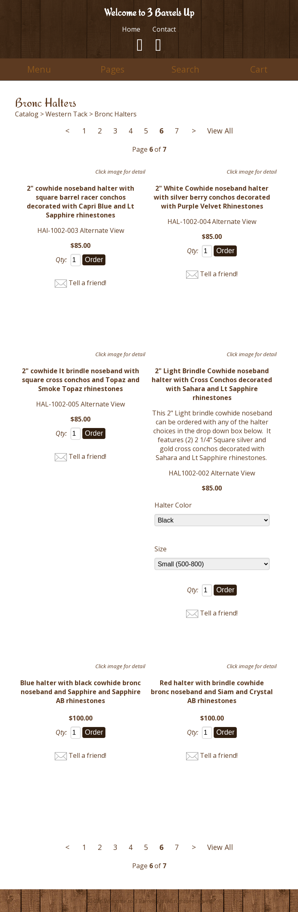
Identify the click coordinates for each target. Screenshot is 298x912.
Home (131, 29)
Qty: (61, 259)
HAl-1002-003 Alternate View (80, 230)
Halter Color (173, 505)
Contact (164, 29)
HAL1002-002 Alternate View (212, 473)
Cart (259, 69)
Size (160, 548)
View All (220, 131)
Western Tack (66, 114)
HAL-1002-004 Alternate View (211, 221)
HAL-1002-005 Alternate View (80, 404)
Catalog (27, 114)
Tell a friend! (87, 282)
